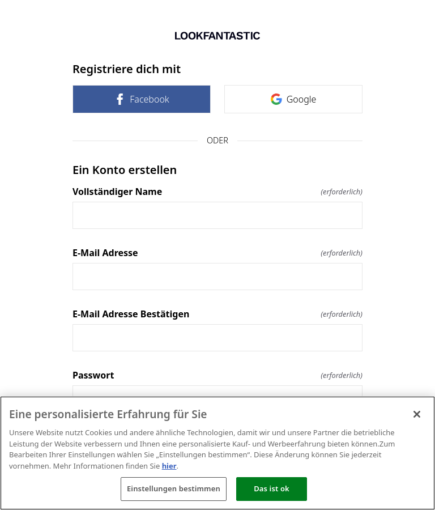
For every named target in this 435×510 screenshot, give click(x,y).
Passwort (217, 375)
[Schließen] (416, 414)
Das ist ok (271, 488)
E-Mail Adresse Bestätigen (217, 314)
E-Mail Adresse (217, 252)
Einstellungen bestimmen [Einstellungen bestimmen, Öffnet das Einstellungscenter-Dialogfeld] (173, 488)
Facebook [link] (141, 99)
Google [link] (294, 99)
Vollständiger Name (217, 191)
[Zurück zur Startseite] (217, 35)
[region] (217, 453)
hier (169, 466)
